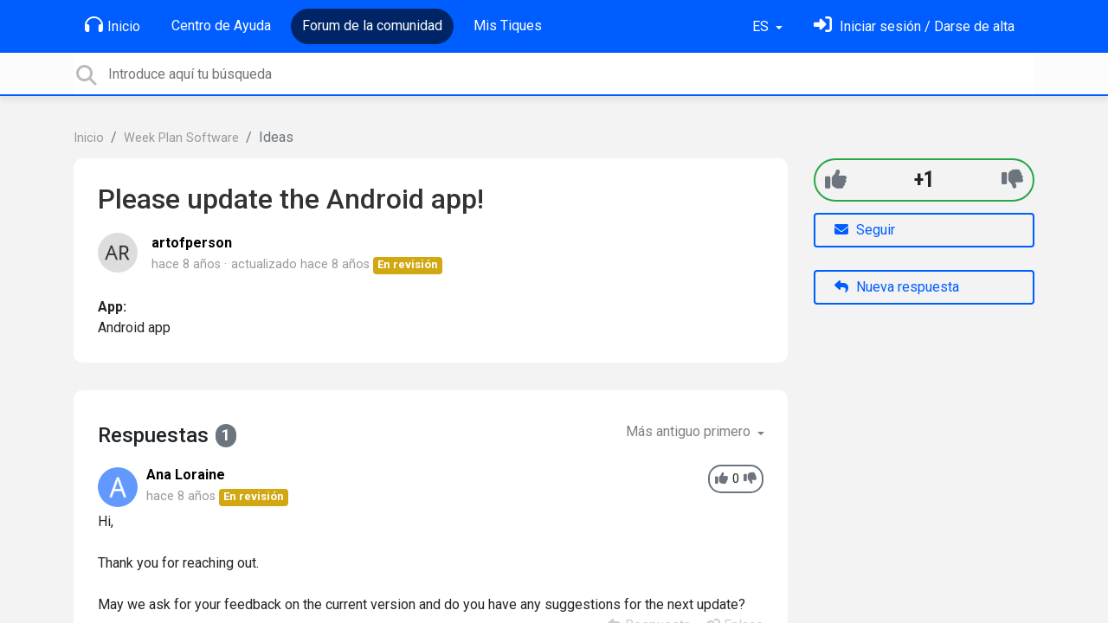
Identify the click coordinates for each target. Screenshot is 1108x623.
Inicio (112, 25)
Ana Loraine (185, 474)
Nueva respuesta (896, 287)
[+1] (836, 179)
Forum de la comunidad (372, 25)
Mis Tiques (507, 25)
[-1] (1012, 179)
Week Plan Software (181, 138)
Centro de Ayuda (221, 25)
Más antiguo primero (690, 431)
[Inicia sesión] (914, 26)
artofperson (191, 242)
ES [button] (762, 26)
